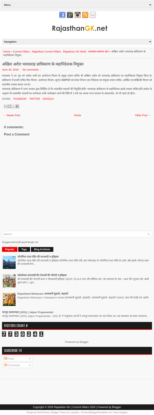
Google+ (48, 98)
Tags (24, 249)
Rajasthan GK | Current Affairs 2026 (74, 407)
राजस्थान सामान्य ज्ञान (98, 51)
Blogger (83, 341)
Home (6, 51)
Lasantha (74, 412)
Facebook (19, 98)
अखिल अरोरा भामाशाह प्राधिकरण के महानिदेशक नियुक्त (42, 63)
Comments (12, 365)
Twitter (34, 98)
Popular (9, 249)
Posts (9, 358)
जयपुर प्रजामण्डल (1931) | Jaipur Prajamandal (27, 312)
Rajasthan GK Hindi (74, 51)
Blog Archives (42, 249)
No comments (30, 69)
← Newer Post (11, 115)
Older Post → (143, 115)
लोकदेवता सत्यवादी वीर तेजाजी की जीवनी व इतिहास (42, 275)
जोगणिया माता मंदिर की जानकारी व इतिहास (38, 256)
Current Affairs (21, 51)
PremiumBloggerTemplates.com (96, 412)
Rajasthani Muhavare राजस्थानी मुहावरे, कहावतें (42, 293)
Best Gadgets (121, 412)
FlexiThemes (43, 412)
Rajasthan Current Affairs (46, 51)
